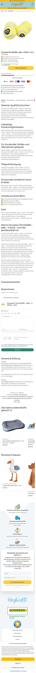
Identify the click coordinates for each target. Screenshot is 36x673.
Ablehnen (18, 663)
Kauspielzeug (29, 396)
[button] (32, 4)
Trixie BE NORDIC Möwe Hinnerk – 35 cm (12, 485)
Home (2, 11)
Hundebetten (5, 439)
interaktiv (21, 398)
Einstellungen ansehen (18, 667)
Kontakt (17, 639)
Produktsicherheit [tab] (20, 100)
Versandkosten (6, 65)
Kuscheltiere (5, 483)
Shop (6, 11)
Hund (25, 398)
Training (29, 398)
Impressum (24, 671)
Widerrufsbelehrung (17, 636)
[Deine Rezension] (17, 322)
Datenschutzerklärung (15, 671)
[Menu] (3, 4)
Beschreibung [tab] (10, 100)
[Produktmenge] (3, 68)
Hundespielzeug (23, 394)
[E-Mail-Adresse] (26, 331)
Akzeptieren (18, 659)
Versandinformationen (17, 630)
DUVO (18, 402)
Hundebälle (10, 11)
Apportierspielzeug (21, 396)
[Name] (9, 331)
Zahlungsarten (17, 633)
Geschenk (16, 400)
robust (4, 398)
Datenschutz (17, 587)
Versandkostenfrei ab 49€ (17, 521)
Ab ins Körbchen (20, 68)
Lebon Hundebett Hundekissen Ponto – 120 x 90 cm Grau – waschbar (13, 442)
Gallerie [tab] (3, 100)
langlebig (8, 398)
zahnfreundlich (15, 398)
